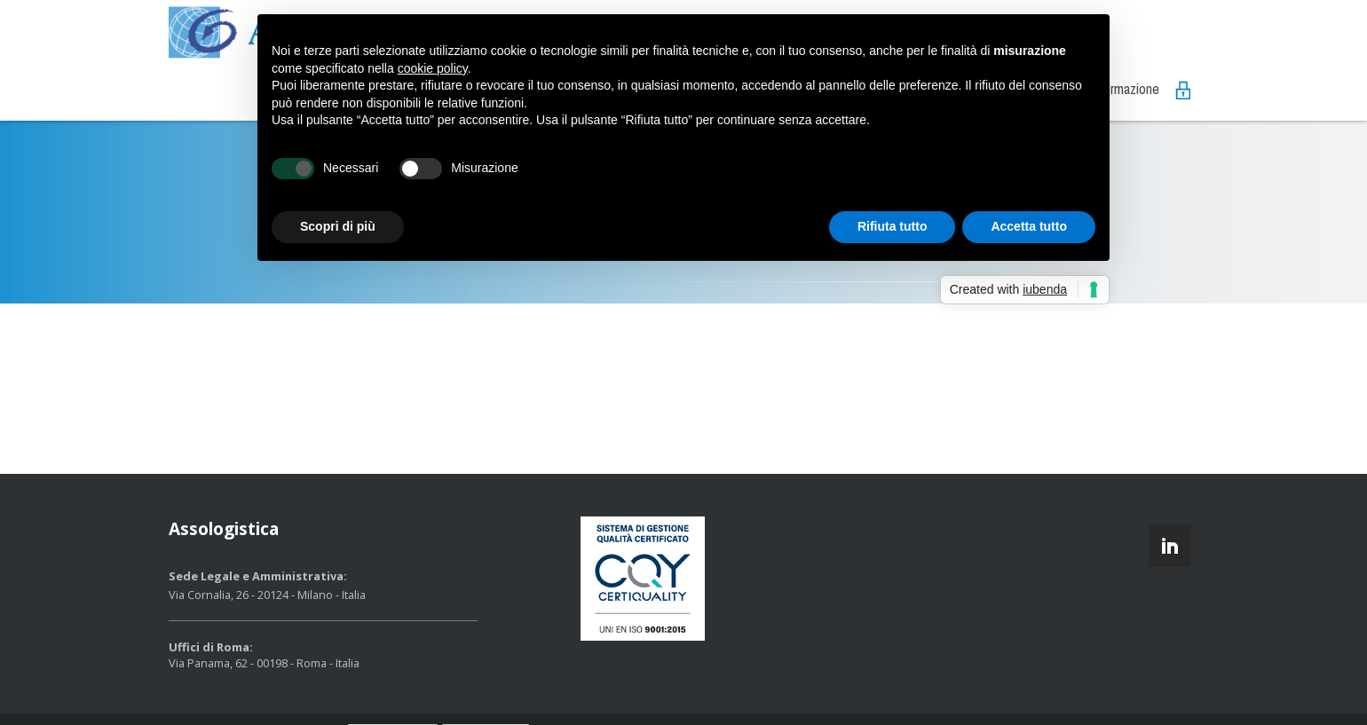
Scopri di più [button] (337, 226)
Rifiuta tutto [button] (892, 226)
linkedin (1170, 545)
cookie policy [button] (433, 68)
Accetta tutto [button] (1029, 226)
